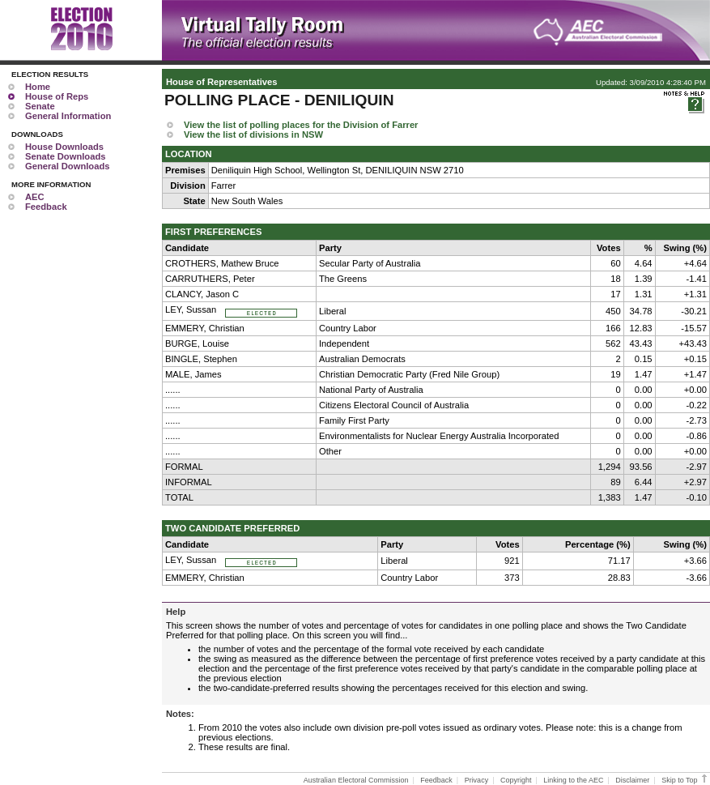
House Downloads (64, 146)
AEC (35, 197)
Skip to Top (685, 780)
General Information (68, 116)
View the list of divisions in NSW (253, 134)
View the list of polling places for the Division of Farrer (301, 125)
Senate (40, 106)
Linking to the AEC (573, 780)
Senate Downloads (65, 156)
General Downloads (67, 166)
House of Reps (56, 96)
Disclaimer (632, 780)
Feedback (46, 206)
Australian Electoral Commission (356, 780)
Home (37, 87)
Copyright (516, 780)
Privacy (477, 780)
